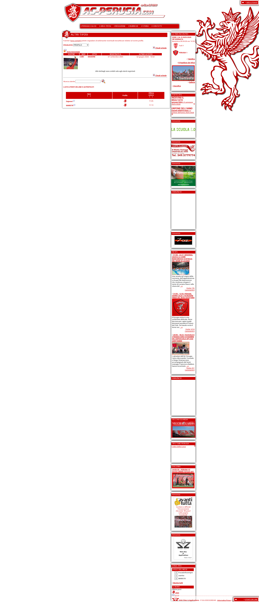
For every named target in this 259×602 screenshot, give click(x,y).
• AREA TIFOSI (105, 26)
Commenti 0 (189, 290)
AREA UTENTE (251, 3)
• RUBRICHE (133, 26)
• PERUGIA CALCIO (88, 26)
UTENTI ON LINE (251, 599)
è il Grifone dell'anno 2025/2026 (183, 112)
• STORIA (145, 26)
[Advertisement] (180, 210)
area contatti (76, 41)
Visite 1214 (189, 329)
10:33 (177, 595)
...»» (181, 286)
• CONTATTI (156, 26)
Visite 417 (190, 368)
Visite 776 (190, 288)
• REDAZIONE (119, 26)
